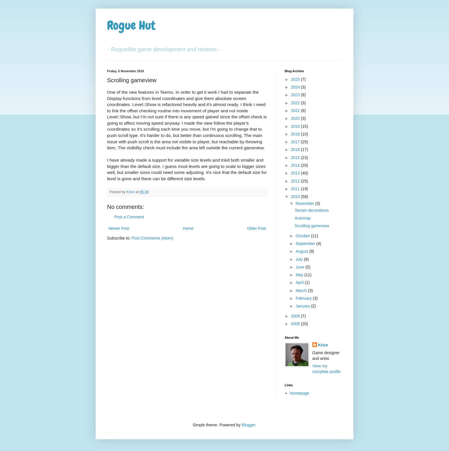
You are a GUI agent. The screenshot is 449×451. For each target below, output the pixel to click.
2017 (296, 142)
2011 (296, 189)
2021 (296, 110)
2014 (296, 165)
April (300, 282)
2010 (296, 196)
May (300, 274)
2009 (296, 316)
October (303, 236)
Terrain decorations (312, 210)
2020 (296, 118)
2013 (296, 173)
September (306, 243)
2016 (296, 149)
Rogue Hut (131, 25)
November (305, 203)
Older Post (256, 228)
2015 (296, 157)
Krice (323, 345)
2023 (296, 95)
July (300, 259)
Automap (303, 218)
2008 (296, 323)
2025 (296, 79)
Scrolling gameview (312, 225)
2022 (296, 103)
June (300, 267)
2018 (296, 134)
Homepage (300, 393)
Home (188, 228)
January (303, 306)
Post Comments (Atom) (152, 238)
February (304, 298)
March (302, 290)
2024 (296, 87)
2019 (296, 126)
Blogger (248, 425)
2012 (296, 181)
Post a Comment (129, 217)
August (302, 251)
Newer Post (119, 228)
